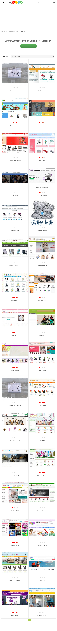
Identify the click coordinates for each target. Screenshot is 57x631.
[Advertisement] (28, 17)
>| (40, 620)
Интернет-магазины (13, 31)
